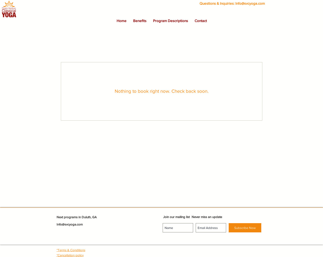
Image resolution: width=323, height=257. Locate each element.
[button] (140, 21)
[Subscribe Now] (245, 227)
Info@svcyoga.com (250, 3)
